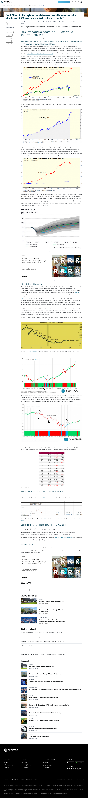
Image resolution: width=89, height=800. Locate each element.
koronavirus (9, 35)
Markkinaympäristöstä (26, 298)
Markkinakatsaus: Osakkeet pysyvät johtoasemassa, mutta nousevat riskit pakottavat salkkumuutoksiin (55, 689)
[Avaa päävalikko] (85, 2)
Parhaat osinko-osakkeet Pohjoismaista (39, 736)
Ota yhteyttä (25, 767)
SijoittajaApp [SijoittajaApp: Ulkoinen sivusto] (46, 767)
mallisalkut (31, 726)
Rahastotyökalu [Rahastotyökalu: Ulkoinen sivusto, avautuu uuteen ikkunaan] (44, 589)
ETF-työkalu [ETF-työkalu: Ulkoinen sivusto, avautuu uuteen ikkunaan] (24, 586)
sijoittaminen (31, 679)
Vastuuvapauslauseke (61, 779)
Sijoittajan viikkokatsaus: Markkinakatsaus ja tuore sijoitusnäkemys (46, 682)
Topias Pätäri (31, 676)
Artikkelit (6, 762)
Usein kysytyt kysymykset (28, 764)
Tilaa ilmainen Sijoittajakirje (49, 765)
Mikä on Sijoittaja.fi (26, 765)
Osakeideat (6, 767)
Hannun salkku (9, 32)
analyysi (41, 607)
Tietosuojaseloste (71, 779)
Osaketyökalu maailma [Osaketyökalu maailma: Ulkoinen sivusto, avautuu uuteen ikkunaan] (44, 586)
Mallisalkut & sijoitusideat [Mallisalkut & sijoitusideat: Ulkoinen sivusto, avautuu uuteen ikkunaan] (57, 586)
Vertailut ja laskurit (8, 765)
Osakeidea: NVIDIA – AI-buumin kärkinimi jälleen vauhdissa (44, 720)
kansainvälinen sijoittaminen (35, 710)
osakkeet (8, 40)
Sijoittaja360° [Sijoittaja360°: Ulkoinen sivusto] (46, 762)
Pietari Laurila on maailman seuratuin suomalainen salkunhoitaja (45, 713)
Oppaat (5, 764)
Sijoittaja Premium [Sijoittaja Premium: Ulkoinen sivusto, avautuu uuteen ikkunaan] (35, 589)
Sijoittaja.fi (31, 684)
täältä (36, 38)
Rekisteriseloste (80, 779)
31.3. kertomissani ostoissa (49, 497)
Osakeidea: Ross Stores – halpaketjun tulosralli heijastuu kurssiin (45, 674)
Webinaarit (45, 764)
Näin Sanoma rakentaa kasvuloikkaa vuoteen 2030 (41, 666)
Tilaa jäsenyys (25, 762)
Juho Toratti (31, 668)
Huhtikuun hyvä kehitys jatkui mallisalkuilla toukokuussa (43, 728)
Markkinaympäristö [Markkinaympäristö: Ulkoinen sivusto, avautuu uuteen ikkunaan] (69, 586)
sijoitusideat (9, 43)
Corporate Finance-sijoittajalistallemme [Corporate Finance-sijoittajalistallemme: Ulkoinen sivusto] (64, 537)
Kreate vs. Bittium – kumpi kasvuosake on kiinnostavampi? (44, 697)
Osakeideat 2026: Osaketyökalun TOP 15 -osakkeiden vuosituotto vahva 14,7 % (49, 705)
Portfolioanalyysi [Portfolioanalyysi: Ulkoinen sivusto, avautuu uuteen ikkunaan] (25, 589)
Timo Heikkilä (31, 691)
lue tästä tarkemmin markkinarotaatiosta (45, 64)
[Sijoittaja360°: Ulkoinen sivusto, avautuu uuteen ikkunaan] (41, 6)
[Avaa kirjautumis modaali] (78, 2)
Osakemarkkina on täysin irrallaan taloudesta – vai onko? (40, 53)
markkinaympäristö (10, 38)
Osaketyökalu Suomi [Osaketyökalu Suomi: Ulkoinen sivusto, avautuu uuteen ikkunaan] (33, 586)
